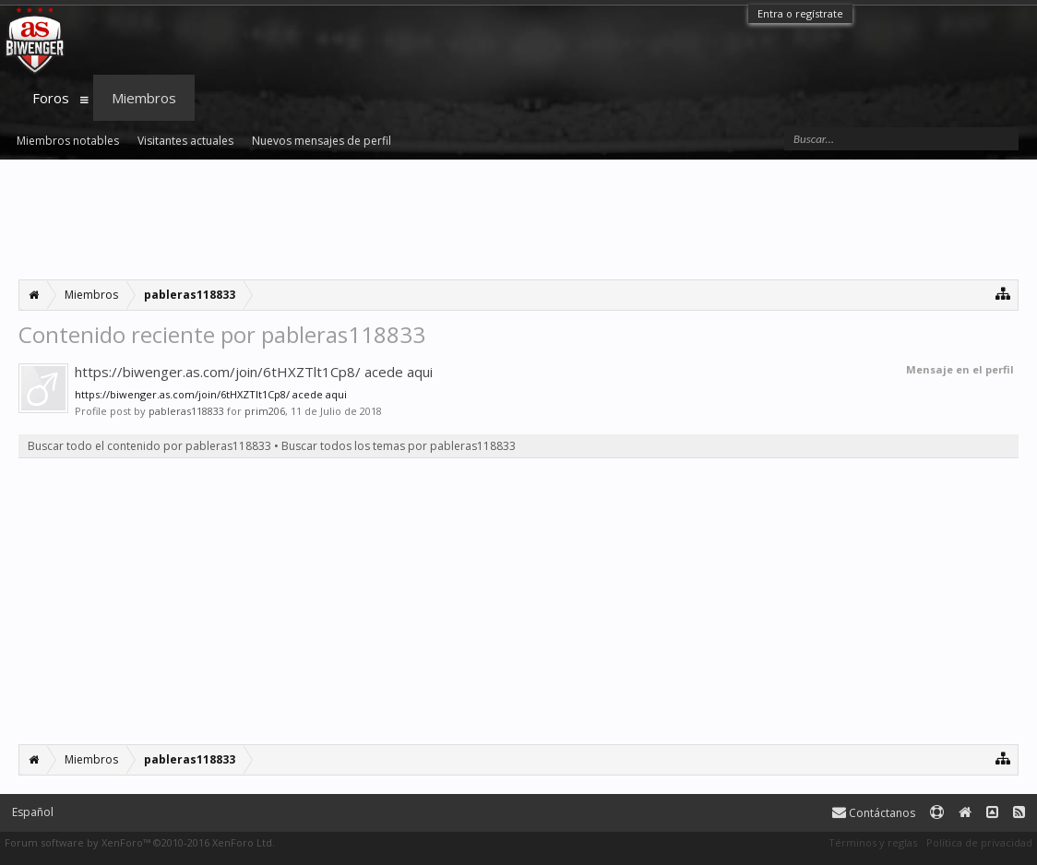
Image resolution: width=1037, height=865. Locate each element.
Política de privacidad (979, 842)
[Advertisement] (518, 219)
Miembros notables (68, 140)
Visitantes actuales (185, 140)
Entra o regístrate (800, 13)
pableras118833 (186, 411)
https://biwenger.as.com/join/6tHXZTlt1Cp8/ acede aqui (254, 371)
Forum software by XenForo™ (140, 842)
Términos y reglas (872, 842)
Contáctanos (873, 813)
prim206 (264, 411)
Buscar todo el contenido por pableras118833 (149, 446)
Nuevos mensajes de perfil (321, 140)
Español (33, 812)
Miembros (144, 98)
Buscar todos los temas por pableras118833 (398, 446)
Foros (50, 98)
